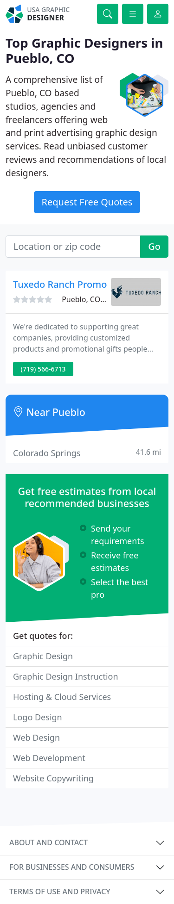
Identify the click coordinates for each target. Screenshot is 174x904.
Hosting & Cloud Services (62, 696)
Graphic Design (43, 656)
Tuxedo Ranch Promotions (71, 284)
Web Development (49, 757)
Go (154, 246)
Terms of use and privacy (59, 891)
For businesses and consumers (71, 867)
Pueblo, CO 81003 (92, 299)
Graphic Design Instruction (65, 676)
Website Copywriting (53, 778)
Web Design (36, 737)
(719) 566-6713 (43, 369)
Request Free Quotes (87, 202)
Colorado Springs (87, 452)
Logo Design (37, 717)
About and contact (48, 842)
